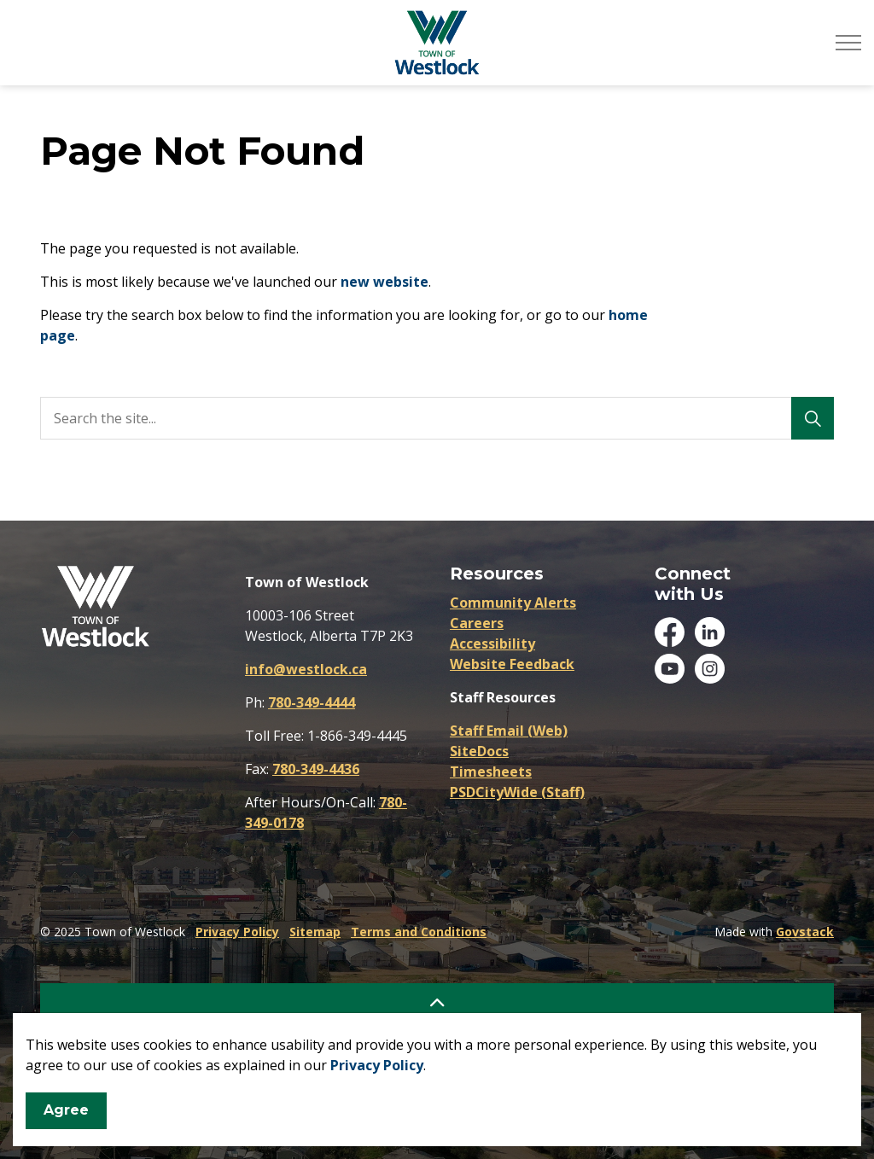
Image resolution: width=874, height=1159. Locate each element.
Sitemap (315, 931)
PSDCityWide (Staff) (517, 792)
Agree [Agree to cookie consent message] (66, 1110)
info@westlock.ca (306, 669)
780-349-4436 (315, 769)
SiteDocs (479, 751)
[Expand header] (848, 42)
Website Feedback (512, 664)
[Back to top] (437, 1002)
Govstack (805, 931)
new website (384, 281)
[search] (433, 418)
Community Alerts (513, 602)
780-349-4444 (311, 702)
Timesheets (491, 771)
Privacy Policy (376, 1065)
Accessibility (492, 643)
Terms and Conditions (419, 931)
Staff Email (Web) (509, 730)
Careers (477, 623)
